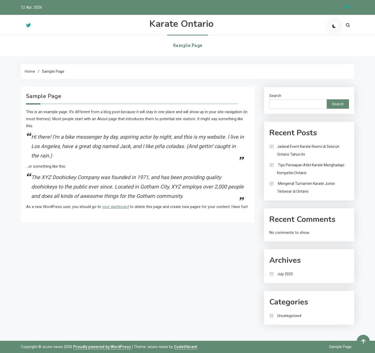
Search (275, 95)
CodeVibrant (185, 346)
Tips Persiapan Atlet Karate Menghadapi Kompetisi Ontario (310, 169)
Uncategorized (289, 316)
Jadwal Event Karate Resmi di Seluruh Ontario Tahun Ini (308, 150)
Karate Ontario (181, 23)
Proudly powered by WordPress (102, 346)
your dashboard (115, 206)
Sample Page (187, 45)
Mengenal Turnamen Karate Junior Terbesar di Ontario (306, 187)
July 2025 (285, 274)
